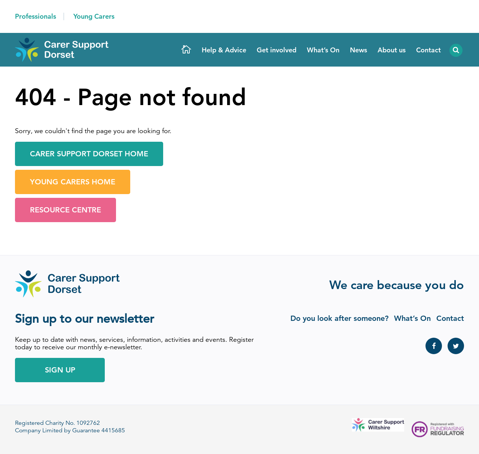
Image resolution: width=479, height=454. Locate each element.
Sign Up (60, 369)
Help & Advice (224, 50)
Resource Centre (65, 209)
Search (455, 50)
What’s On (323, 50)
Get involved (276, 50)
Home (186, 50)
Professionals (35, 16)
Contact (428, 50)
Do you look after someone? (339, 318)
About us (392, 50)
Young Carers (94, 16)
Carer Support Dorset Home (89, 153)
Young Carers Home (72, 181)
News (358, 50)
